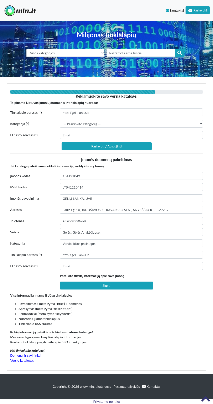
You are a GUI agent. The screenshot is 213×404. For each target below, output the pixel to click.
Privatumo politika (106, 401)
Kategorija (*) (19, 124)
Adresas (16, 209)
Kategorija (17, 243)
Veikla (14, 232)
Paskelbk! (197, 10)
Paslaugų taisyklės (127, 386)
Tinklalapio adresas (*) (26, 112)
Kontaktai (175, 10)
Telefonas (17, 221)
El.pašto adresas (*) (24, 135)
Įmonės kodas (20, 176)
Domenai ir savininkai (25, 355)
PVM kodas (18, 187)
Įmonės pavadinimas (25, 198)
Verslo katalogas (22, 360)
